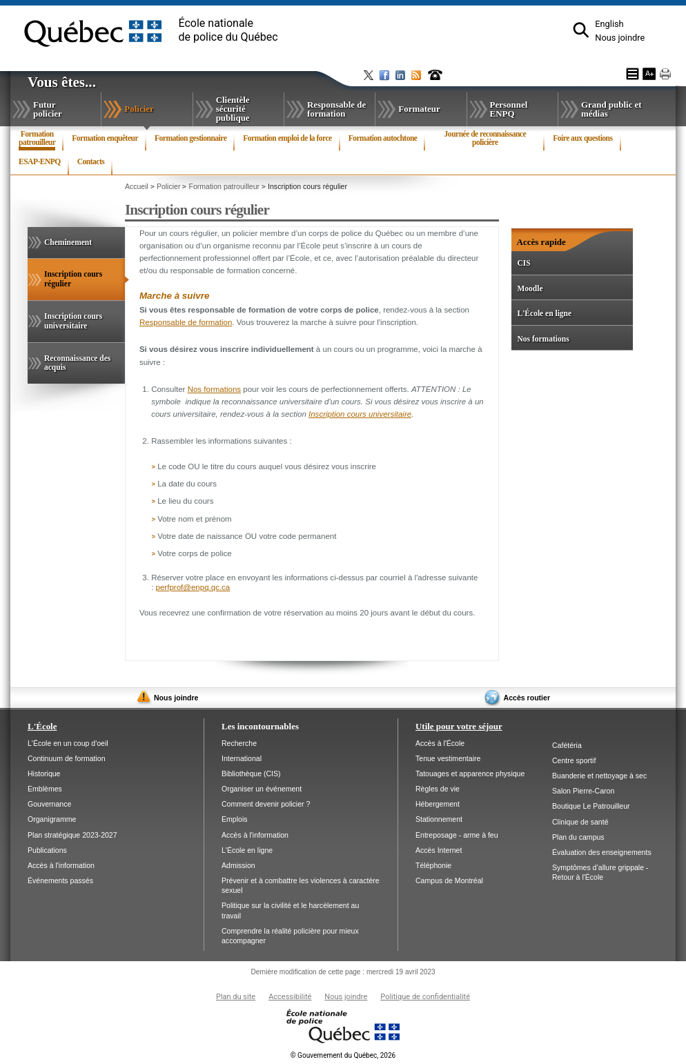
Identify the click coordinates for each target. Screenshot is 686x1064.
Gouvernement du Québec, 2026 (343, 1055)
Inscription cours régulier (73, 285)
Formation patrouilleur (37, 140)
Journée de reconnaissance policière (485, 138)
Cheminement (68, 242)
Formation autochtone (383, 138)
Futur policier (47, 109)
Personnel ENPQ (509, 109)
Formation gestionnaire (190, 138)
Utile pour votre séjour (458, 726)
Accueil (136, 186)
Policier (154, 113)
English (609, 24)
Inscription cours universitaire (73, 321)
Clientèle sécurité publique (233, 109)
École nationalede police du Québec (228, 30)
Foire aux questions (582, 138)
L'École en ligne (544, 313)
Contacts (91, 161)
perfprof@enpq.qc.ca (193, 587)
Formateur (419, 109)
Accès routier (527, 697)
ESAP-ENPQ (40, 161)
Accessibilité (289, 996)
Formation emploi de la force (287, 138)
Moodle (529, 288)
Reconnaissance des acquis (77, 363)
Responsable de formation (336, 109)
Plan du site (235, 996)
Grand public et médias (611, 109)
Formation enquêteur (105, 138)
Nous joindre (620, 37)
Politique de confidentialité (425, 996)
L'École (42, 726)
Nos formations (214, 389)
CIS (523, 263)
